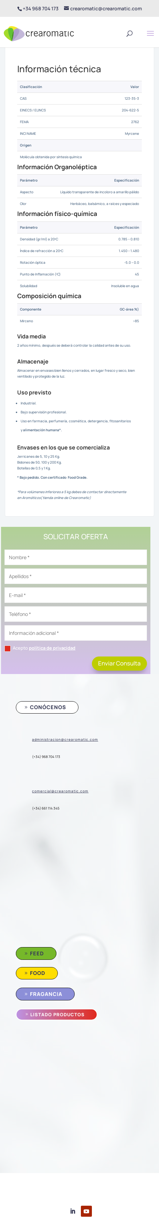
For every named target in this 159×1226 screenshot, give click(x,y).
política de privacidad (52, 648)
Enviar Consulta (119, 663)
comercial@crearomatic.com (60, 791)
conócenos (48, 707)
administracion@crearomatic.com (65, 739)
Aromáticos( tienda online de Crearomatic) (56, 497)
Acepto (39, 648)
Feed (37, 953)
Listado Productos (57, 1014)
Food (37, 973)
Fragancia (46, 994)
